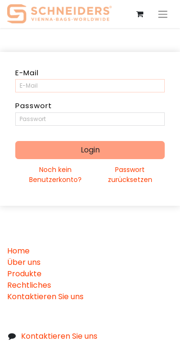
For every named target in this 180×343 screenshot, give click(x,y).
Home (18, 250)
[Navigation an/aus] (163, 14)
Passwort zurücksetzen (130, 174)
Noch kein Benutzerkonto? (55, 174)
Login (90, 149)
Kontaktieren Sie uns (45, 296)
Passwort (33, 106)
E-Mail (27, 73)
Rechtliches (29, 285)
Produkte (24, 273)
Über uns (24, 262)
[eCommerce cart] (139, 13)
